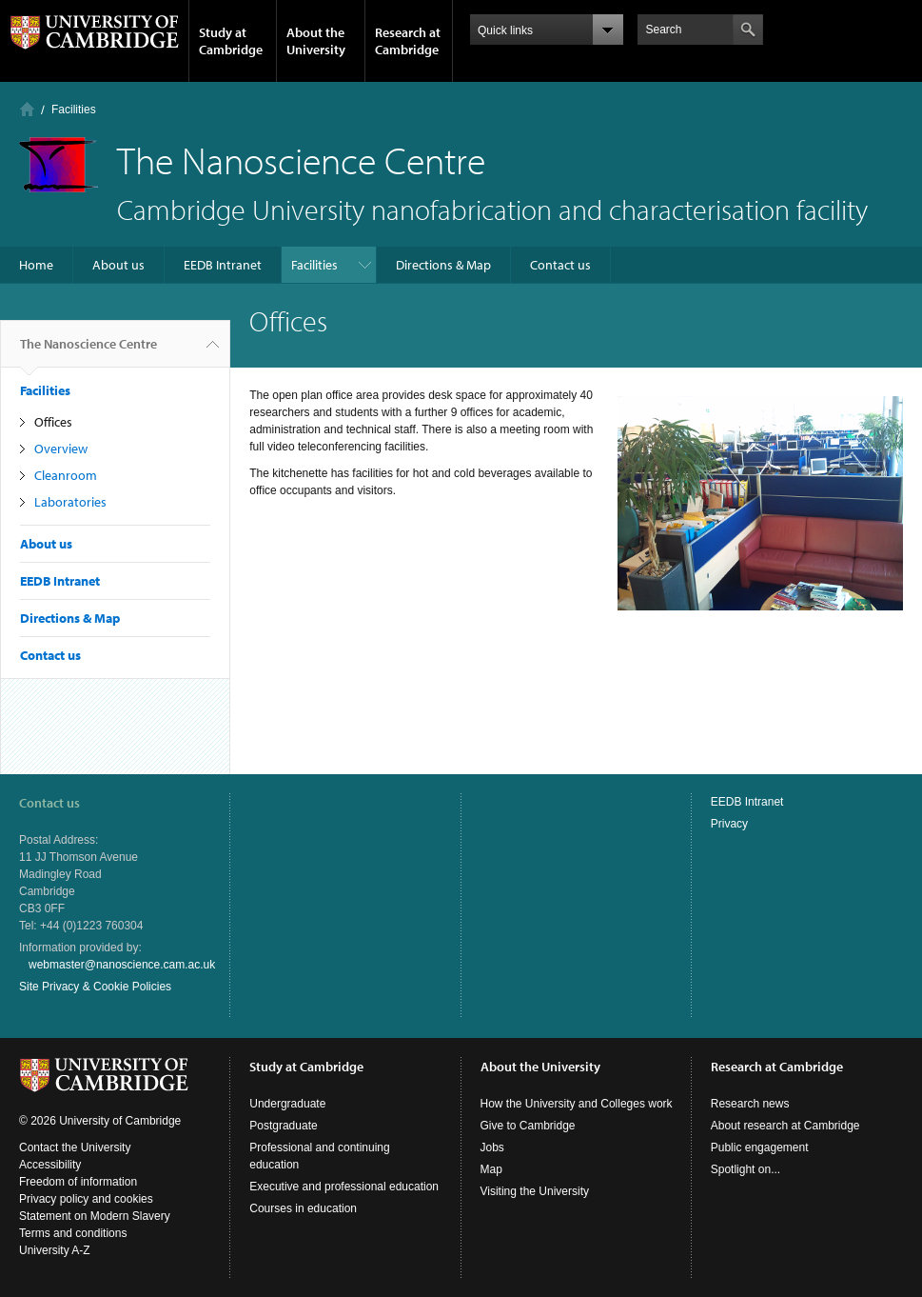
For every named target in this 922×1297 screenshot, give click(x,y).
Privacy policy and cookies (86, 1199)
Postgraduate (283, 1125)
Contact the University (74, 1147)
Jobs (492, 1147)
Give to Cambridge (528, 1125)
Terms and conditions (73, 1233)
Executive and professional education (344, 1186)
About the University (315, 41)
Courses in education (303, 1208)
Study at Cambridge (231, 41)
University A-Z (54, 1250)
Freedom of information (78, 1181)
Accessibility (50, 1164)
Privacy (729, 823)
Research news (750, 1103)
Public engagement (760, 1147)
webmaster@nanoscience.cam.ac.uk (122, 964)
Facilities (73, 109)
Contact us (560, 264)
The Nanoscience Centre (88, 351)
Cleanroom (65, 475)
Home (27, 109)
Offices (53, 421)
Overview (61, 448)
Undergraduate (287, 1103)
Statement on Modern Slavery (94, 1216)
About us (118, 264)
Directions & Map (443, 264)
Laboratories (70, 501)
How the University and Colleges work (577, 1103)
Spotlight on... (745, 1169)
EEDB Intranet (223, 264)
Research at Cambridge (408, 41)
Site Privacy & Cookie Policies (95, 986)
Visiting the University (535, 1191)
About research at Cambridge (785, 1125)
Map (491, 1169)
